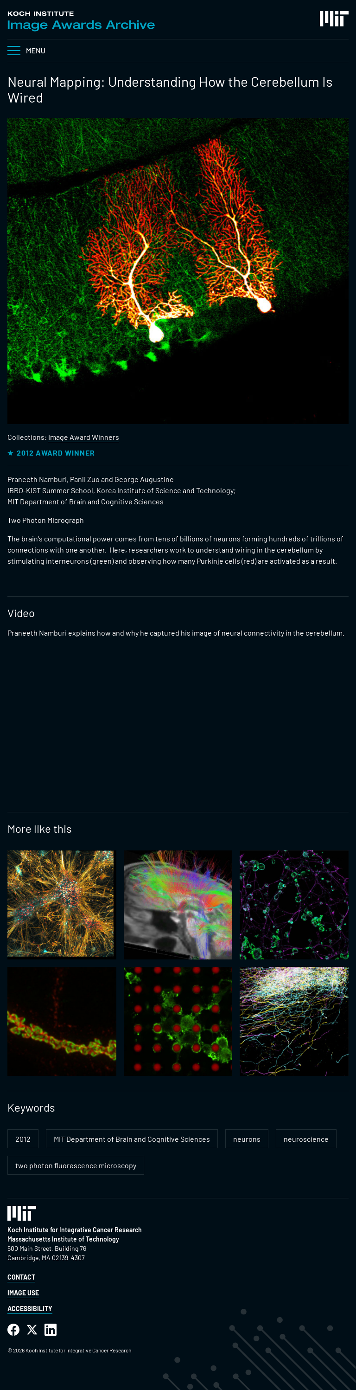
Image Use (23, 1293)
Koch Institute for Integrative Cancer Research (74, 1230)
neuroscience (306, 1138)
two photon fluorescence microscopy (75, 1165)
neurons (247, 1138)
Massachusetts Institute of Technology (63, 1239)
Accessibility (29, 1309)
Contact (21, 1277)
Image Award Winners (83, 436)
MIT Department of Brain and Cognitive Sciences (132, 1138)
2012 (23, 1138)
